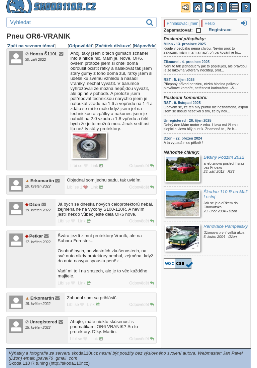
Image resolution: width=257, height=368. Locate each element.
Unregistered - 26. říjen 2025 (187, 120)
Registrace (220, 29)
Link (97, 165)
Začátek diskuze (113, 45)
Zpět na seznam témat (31, 45)
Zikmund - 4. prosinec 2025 (186, 62)
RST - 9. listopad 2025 (182, 103)
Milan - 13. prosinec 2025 (185, 44)
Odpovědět (80, 45)
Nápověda (144, 45)
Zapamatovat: (182, 30)
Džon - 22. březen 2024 (183, 138)
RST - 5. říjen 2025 (179, 79)
